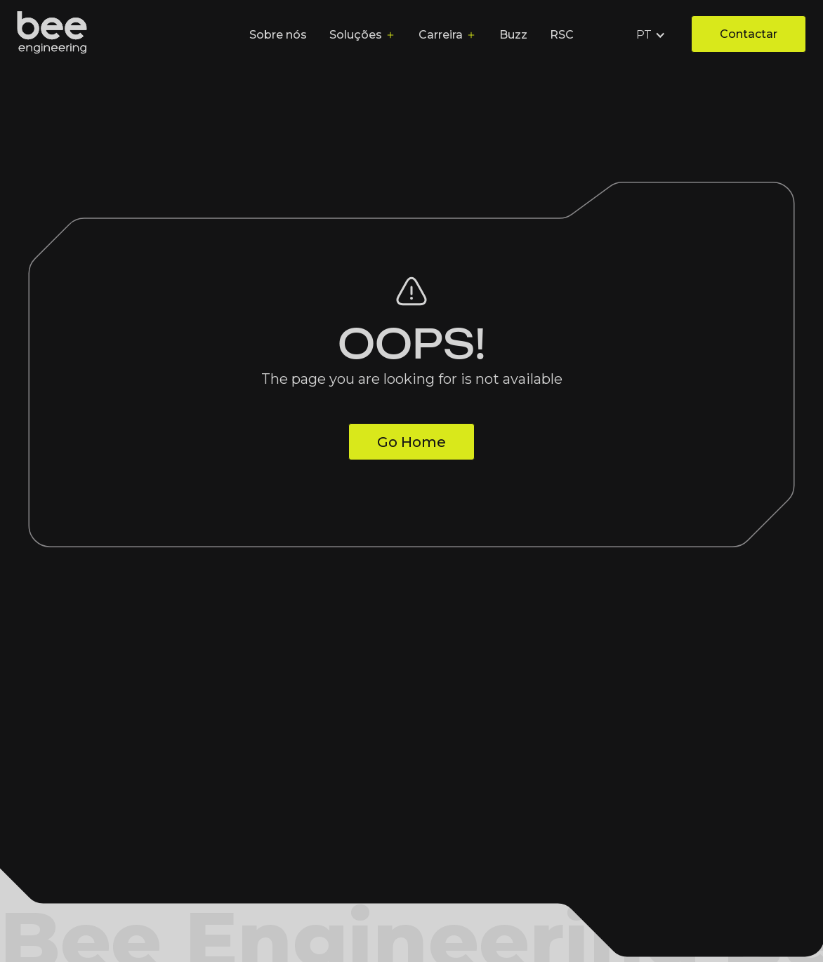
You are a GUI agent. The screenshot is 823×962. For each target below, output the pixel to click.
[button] (652, 35)
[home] (52, 35)
